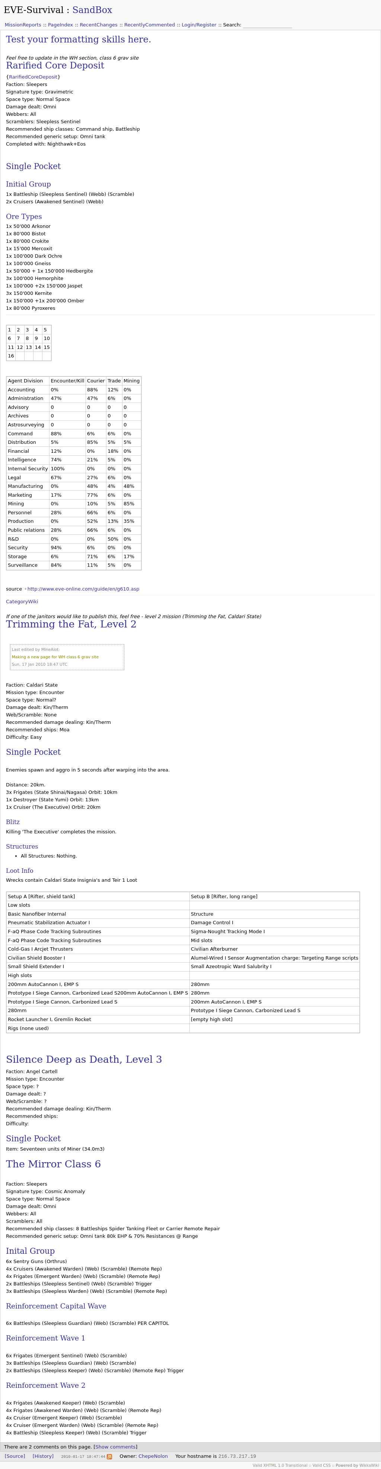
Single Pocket (33, 166)
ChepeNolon (153, 1456)
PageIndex (60, 25)
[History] (43, 1456)
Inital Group (30, 1251)
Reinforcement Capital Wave (56, 1306)
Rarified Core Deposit (55, 65)
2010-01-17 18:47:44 (83, 1456)
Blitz (13, 822)
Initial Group (28, 184)
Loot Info (19, 870)
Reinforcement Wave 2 (46, 1385)
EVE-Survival (34, 10)
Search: (233, 25)
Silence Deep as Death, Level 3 (84, 1059)
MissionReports (23, 25)
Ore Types (24, 216)
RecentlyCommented (149, 25)
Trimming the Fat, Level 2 (71, 624)
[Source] (15, 1456)
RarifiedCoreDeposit (33, 77)
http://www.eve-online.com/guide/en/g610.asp (84, 589)
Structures (22, 846)
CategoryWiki (22, 601)
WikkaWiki (369, 1465)
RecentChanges (98, 25)
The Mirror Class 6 (53, 1164)
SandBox (92, 10)
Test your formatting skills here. (78, 39)
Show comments (116, 1447)
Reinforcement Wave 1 (46, 1338)
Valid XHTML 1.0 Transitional (280, 1465)
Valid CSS (322, 1465)
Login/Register (199, 25)
